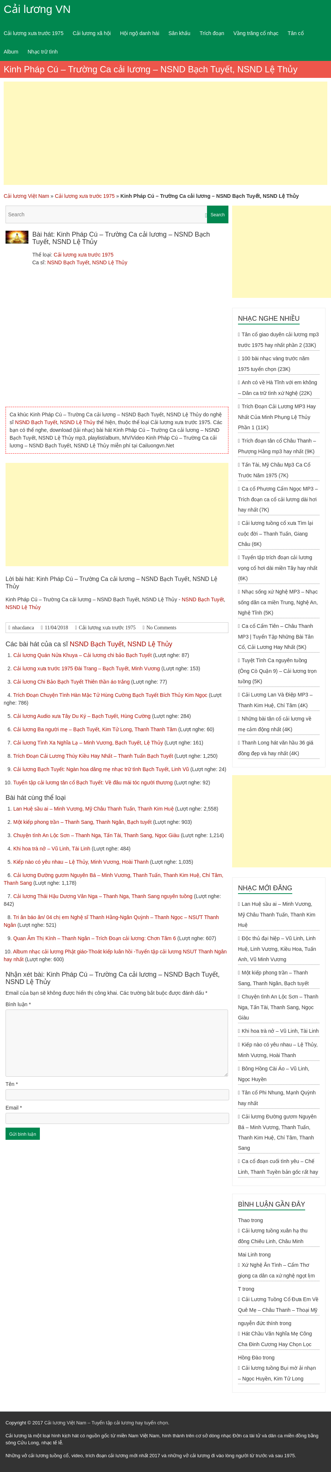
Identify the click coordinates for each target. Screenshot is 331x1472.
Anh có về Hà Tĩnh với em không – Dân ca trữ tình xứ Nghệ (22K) (277, 387)
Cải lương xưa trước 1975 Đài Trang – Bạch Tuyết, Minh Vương (87, 668)
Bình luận (18, 1004)
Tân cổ (296, 33)
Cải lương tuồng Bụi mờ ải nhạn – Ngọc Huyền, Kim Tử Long (277, 1373)
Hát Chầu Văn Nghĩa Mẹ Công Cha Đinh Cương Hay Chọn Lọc (275, 1339)
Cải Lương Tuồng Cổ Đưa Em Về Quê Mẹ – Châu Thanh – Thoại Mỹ (278, 1304)
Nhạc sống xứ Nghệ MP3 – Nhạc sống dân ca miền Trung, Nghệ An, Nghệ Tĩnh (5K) (278, 602)
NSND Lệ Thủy (109, 262)
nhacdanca (23, 627)
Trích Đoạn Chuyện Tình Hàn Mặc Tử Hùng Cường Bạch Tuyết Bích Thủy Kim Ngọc (111, 695)
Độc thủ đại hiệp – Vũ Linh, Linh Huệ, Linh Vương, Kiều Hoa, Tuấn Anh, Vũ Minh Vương (277, 948)
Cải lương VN (37, 9)
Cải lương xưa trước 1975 (33, 33)
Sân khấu (179, 33)
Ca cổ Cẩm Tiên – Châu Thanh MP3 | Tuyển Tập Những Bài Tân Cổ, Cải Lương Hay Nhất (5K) (276, 636)
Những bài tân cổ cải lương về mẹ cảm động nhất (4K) (274, 724)
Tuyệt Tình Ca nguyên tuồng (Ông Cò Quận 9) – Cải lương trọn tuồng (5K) (277, 670)
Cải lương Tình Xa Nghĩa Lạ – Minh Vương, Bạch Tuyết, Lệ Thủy (89, 743)
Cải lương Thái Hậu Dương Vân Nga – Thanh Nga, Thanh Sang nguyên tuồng (103, 896)
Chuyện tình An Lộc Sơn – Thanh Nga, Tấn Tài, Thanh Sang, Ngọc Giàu (97, 835)
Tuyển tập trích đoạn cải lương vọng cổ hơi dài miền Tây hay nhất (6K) (277, 567)
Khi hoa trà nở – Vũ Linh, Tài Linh (52, 849)
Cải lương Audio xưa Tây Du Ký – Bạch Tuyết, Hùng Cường (82, 716)
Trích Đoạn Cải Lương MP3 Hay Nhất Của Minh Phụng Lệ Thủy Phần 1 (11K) (277, 416)
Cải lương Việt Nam (26, 196)
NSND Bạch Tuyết (68, 262)
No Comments (161, 627)
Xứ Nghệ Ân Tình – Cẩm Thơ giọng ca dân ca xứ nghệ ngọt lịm (276, 1270)
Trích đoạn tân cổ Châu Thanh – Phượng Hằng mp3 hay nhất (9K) (277, 446)
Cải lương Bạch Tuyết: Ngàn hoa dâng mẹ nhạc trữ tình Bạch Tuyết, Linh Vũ (101, 769)
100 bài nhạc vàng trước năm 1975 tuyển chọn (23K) (273, 363)
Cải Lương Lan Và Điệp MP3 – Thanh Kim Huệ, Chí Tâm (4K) (275, 700)
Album (11, 52)
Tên (12, 1084)
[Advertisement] (165, 133)
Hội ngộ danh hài (139, 33)
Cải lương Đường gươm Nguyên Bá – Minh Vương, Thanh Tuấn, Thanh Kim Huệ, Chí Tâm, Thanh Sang (277, 1132)
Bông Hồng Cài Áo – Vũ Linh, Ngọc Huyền (273, 1074)
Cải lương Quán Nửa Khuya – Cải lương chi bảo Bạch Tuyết (83, 655)
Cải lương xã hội (92, 33)
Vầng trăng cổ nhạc (256, 33)
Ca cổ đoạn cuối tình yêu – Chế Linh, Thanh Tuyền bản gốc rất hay (278, 1166)
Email (14, 1108)
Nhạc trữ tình (43, 52)
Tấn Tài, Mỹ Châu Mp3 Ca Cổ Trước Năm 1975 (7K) (274, 470)
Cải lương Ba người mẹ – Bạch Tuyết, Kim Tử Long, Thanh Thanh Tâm (95, 729)
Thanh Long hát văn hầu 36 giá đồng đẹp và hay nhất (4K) (275, 748)
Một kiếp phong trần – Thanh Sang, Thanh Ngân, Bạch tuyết (83, 822)
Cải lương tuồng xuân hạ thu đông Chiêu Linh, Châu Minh (272, 1236)
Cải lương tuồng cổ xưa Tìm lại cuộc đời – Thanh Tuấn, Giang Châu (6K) (275, 533)
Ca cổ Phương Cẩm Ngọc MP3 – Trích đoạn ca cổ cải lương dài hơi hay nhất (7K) (278, 499)
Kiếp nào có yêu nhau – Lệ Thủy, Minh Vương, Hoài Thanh (81, 862)
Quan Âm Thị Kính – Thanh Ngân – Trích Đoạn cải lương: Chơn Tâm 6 (95, 938)
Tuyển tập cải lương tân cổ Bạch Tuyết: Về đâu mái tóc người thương (93, 782)
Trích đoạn (212, 33)
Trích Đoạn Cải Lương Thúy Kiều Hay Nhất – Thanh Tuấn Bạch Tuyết (94, 756)
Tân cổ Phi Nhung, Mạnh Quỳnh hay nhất (277, 1098)
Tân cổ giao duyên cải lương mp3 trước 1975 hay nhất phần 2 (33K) (278, 339)
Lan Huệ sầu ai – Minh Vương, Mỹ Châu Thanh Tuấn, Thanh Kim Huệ (94, 809)
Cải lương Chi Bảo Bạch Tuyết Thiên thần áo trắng (72, 682)
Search (218, 214)
